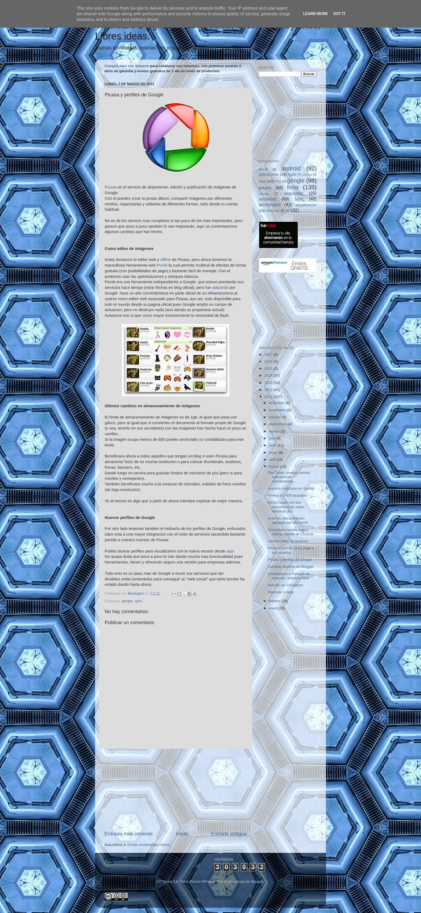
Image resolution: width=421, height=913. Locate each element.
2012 (269, 390)
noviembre (278, 410)
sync (138, 601)
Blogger (257, 881)
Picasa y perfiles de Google (290, 560)
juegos (265, 187)
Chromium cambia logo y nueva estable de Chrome (291, 532)
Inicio (182, 833)
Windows (273, 211)
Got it (339, 13)
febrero (275, 601)
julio (272, 438)
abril (273, 459)
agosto (275, 431)
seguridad (293, 193)
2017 (269, 354)
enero (274, 608)
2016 (269, 361)
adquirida (220, 287)
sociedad (267, 199)
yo (287, 210)
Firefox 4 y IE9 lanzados (287, 495)
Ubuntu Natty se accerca (288, 541)
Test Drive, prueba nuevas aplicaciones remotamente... (289, 477)
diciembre (277, 403)
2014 (269, 375)
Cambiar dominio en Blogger (291, 567)
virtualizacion (306, 205)
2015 (269, 368)
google (127, 601)
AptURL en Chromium (285, 585)
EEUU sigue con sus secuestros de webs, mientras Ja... (286, 506)
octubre (275, 417)
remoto (264, 194)
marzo (274, 466)
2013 (269, 383)
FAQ (278, 181)
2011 (269, 397)
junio (273, 445)
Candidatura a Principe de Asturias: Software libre (289, 576)
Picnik (162, 265)
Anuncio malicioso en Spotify (291, 488)
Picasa (111, 187)
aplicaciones (269, 174)
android (291, 168)
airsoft (263, 169)
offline (165, 259)
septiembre (278, 424)
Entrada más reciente (128, 833)
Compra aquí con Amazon (126, 66)
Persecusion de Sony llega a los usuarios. (291, 550)
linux (293, 187)
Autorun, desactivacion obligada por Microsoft (288, 520)
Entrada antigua (229, 833)
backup (307, 174)
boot (262, 181)
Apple (292, 174)
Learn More (315, 13)
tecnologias (270, 204)
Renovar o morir (281, 592)
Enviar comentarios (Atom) (149, 845)
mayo (274, 452)
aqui (230, 551)
